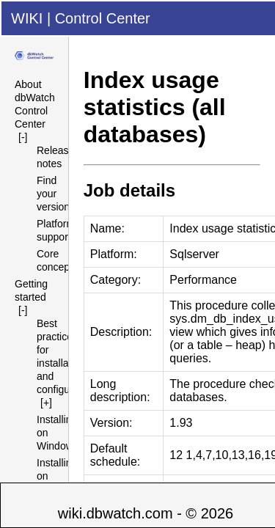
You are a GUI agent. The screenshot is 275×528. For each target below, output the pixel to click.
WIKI (27, 18)
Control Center (102, 18)
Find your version (53, 194)
